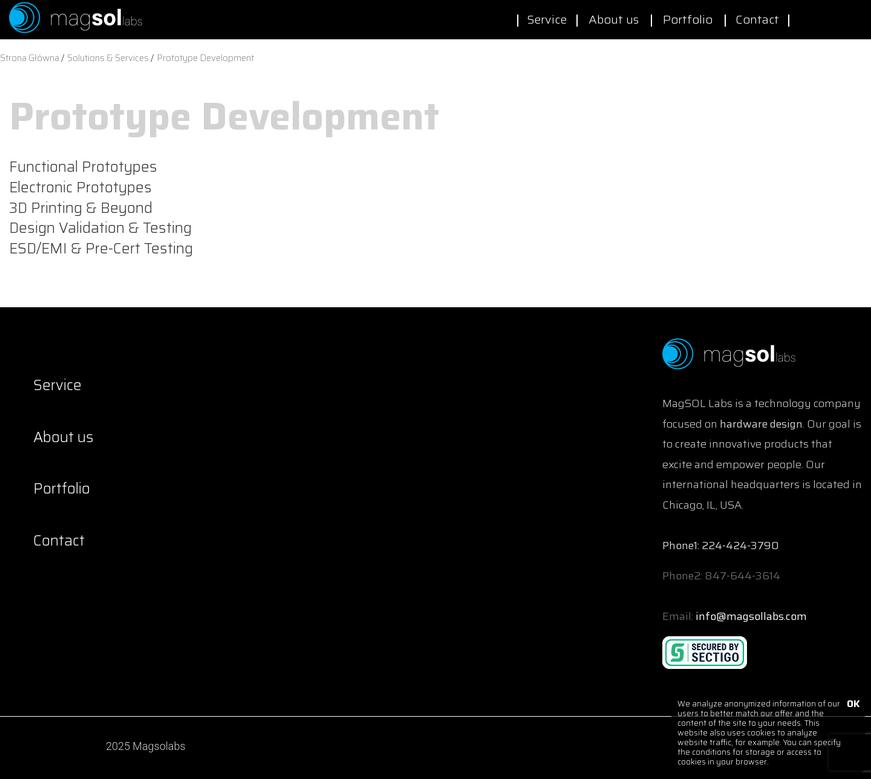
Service (547, 19)
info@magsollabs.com (751, 616)
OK (853, 705)
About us (614, 19)
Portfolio (688, 19)
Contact (757, 19)
